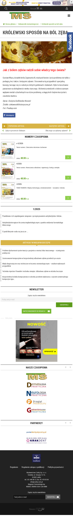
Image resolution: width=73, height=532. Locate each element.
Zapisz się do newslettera (36, 295)
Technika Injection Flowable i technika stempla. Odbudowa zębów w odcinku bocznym (32, 271)
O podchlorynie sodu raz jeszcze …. (15, 231)
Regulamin (14, 467)
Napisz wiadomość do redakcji (37, 311)
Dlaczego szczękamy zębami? (57, 130)
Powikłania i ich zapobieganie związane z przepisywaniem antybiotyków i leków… (32, 216)
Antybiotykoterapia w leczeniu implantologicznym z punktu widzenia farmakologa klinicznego (32, 223)
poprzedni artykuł (14, 126)
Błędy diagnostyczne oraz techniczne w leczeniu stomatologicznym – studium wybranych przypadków (33, 264)
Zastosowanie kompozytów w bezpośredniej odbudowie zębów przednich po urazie (31, 258)
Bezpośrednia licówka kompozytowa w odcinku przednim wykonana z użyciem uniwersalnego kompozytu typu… (35, 277)
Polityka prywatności (56, 467)
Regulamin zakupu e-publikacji (33, 467)
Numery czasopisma (36, 136)
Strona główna (9, 24)
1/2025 (36, 209)
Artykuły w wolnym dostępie (36, 242)
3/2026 (19, 184)
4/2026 (19, 163)
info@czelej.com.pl (36, 482)
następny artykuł (59, 126)
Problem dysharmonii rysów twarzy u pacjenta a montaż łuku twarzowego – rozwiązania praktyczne (33, 251)
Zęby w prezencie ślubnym (15, 130)
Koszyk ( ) (36, 8)
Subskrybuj (64, 305)
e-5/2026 (19, 143)
